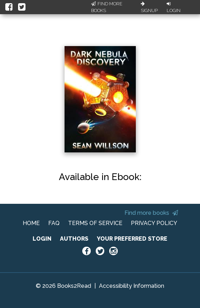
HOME (31, 223)
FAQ (54, 223)
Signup (149, 7)
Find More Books (106, 7)
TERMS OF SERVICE (95, 223)
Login (173, 7)
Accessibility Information (131, 285)
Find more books (151, 212)
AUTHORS (74, 238)
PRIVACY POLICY (154, 223)
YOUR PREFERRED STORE (132, 238)
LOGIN (42, 238)
